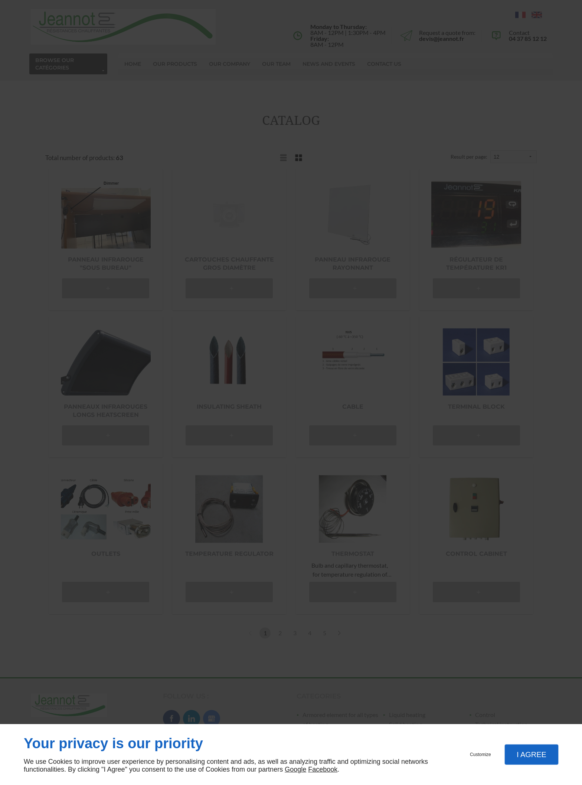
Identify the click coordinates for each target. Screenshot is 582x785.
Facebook (322, 769)
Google (295, 769)
